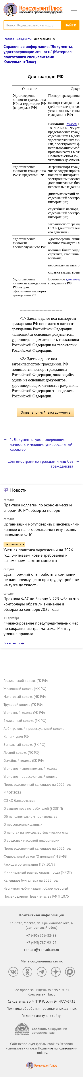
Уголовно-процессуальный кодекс (30, 776)
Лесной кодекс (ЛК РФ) (21, 752)
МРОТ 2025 (12, 792)
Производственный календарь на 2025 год (37, 784)
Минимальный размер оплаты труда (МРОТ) (38, 872)
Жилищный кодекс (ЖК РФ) (25, 688)
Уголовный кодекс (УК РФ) (24, 712)
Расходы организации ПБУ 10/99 (30, 864)
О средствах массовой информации (31, 840)
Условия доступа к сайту (41, 1015)
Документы (24, 38)
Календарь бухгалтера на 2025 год (31, 880)
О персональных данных (23, 824)
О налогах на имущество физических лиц (36, 832)
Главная (9, 38)
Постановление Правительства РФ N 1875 (36, 896)
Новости (18, 490)
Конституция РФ (16, 736)
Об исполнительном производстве (30, 816)
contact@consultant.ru (41, 949)
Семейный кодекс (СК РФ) (24, 760)
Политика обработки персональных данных (41, 1008)
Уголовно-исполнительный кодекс (30, 768)
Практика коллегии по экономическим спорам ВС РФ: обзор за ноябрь (38, 507)
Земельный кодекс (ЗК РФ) (24, 744)
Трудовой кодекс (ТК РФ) (23, 704)
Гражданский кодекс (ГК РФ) (26, 680)
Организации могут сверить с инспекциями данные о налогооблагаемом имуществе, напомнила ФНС (41, 529)
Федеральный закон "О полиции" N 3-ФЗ (35, 856)
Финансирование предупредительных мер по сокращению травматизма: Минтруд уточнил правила (41, 628)
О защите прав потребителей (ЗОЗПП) (33, 808)
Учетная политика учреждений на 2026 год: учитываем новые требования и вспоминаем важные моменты (38, 555)
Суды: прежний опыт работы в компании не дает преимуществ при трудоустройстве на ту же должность (41, 579)
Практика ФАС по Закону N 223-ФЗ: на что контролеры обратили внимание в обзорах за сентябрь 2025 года (41, 604)
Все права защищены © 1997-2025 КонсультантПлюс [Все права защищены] (41, 992)
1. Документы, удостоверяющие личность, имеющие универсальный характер (41, 444)
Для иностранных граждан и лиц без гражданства (40, 464)
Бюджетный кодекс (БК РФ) (25, 720)
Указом (72, 124)
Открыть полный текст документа (46, 412)
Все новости (12, 643)
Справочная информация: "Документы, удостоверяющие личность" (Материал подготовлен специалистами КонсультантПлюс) (38, 54)
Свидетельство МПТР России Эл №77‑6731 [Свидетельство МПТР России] (41, 1001)
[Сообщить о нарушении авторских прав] (41, 1029)
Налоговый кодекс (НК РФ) (25, 696)
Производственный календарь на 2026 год (37, 848)
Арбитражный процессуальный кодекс (34, 728)
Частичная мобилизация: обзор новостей (36, 888)
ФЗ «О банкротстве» (19, 800)
